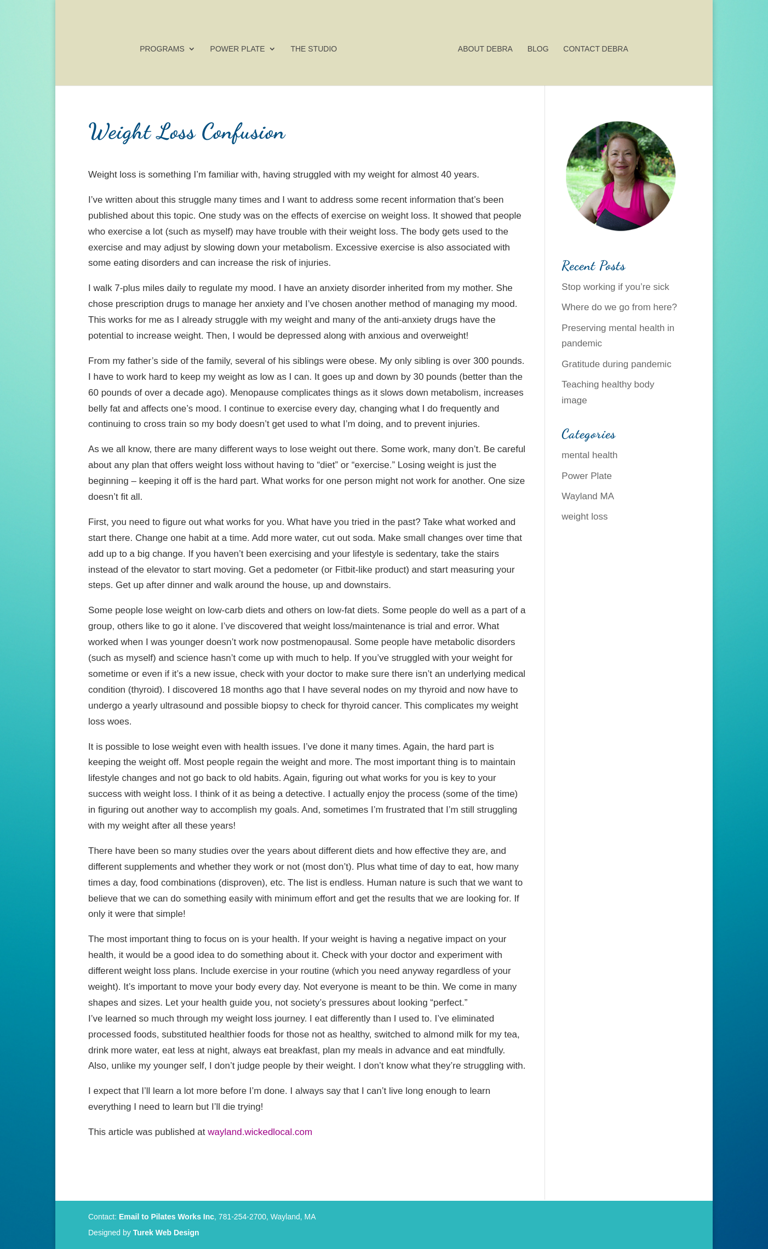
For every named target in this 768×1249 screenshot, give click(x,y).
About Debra (485, 49)
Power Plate (237, 49)
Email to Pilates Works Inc (166, 1216)
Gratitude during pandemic (616, 364)
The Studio (313, 49)
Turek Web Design (166, 1232)
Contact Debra (595, 49)
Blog (538, 49)
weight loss (584, 516)
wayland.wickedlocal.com (260, 1132)
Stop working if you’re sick (615, 287)
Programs (162, 49)
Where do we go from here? (619, 307)
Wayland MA (587, 496)
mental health (589, 455)
